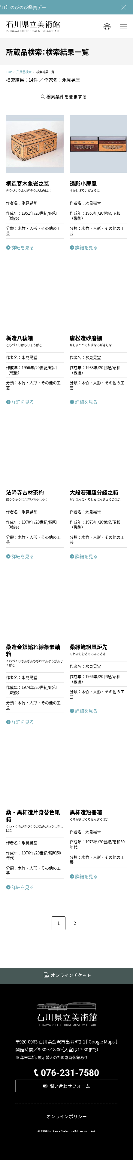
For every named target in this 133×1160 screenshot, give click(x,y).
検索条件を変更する (66, 96)
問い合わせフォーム (70, 1086)
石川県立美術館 (33, 26)
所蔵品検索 (24, 71)
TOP (9, 71)
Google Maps (102, 1041)
